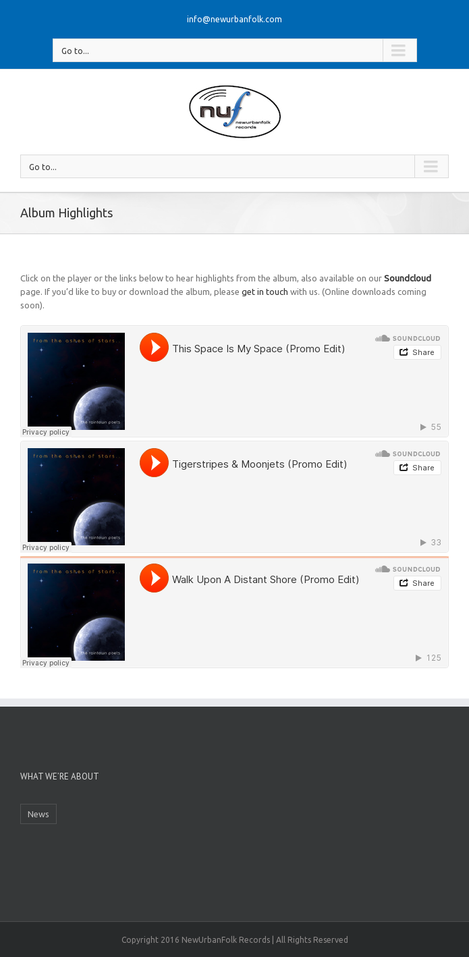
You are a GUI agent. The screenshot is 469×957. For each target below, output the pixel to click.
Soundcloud (407, 278)
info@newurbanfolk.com (234, 19)
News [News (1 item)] (38, 814)
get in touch (265, 291)
